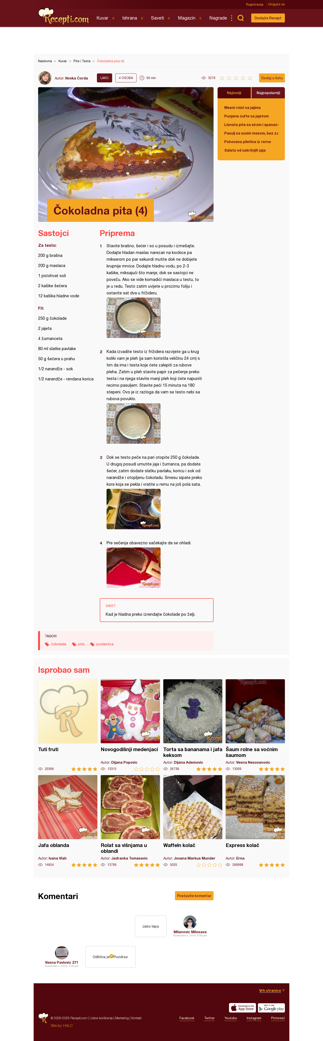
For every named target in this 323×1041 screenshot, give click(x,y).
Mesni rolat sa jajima (242, 107)
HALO (67, 1025)
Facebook (186, 1018)
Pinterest (278, 1018)
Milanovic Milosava (190, 932)
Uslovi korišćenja (101, 1018)
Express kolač (255, 821)
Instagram (254, 1018)
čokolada (58, 644)
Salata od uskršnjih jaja (245, 150)
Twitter (209, 1018)
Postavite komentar (194, 895)
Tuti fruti (67, 725)
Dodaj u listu (272, 78)
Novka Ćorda (76, 78)
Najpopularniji (268, 92)
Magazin (186, 17)
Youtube (231, 1018)
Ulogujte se (276, 4)
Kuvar (102, 17)
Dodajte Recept (268, 18)
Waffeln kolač (193, 821)
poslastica (104, 644)
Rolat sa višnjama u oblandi (130, 821)
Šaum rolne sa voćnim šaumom (255, 725)
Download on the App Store (242, 1007)
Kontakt (136, 1018)
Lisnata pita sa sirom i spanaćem (251, 124)
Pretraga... (240, 18)
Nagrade (218, 17)
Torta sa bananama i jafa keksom (193, 725)
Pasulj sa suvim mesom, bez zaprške (251, 133)
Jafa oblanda (67, 821)
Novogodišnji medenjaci (130, 725)
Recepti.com (64, 16)
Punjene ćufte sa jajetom (246, 116)
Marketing (122, 1018)
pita (81, 644)
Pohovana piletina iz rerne (247, 141)
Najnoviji (234, 92)
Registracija (254, 4)
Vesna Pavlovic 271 (61, 962)
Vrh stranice (270, 990)
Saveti (157, 17)
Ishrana (129, 17)
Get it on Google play (271, 1007)
